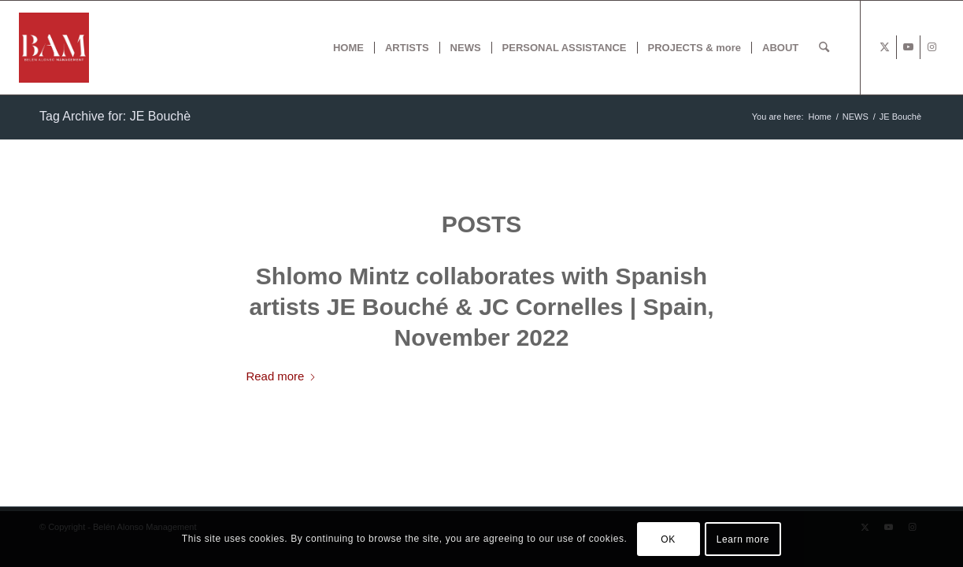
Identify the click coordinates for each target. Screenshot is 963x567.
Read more (281, 376)
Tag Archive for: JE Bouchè (115, 116)
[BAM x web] (54, 47)
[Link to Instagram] (932, 47)
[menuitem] (348, 47)
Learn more (743, 539)
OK (668, 539)
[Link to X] (884, 47)
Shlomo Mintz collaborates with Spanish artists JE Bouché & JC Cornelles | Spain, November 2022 (481, 306)
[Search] (824, 47)
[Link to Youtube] (908, 47)
